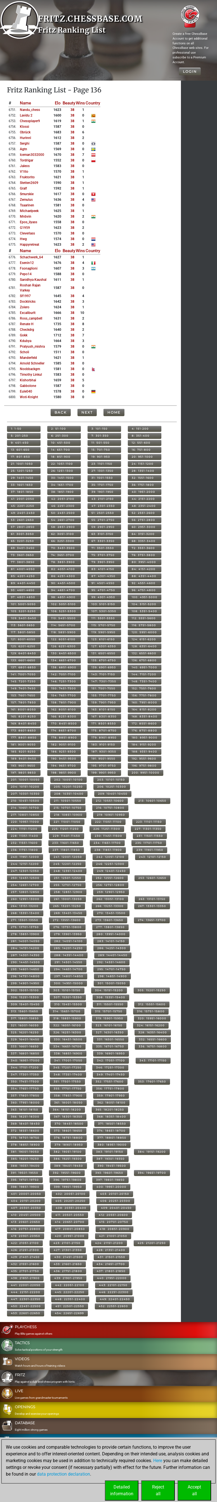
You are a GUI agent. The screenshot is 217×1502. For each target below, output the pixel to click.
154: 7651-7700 (63, 695)
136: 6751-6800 (144, 660)
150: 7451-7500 (63, 688)
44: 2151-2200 (143, 498)
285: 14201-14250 (68, 948)
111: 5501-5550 (103, 618)
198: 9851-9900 (63, 772)
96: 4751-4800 (144, 590)
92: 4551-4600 (143, 583)
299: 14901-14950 (25, 983)
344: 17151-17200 (25, 1067)
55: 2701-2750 (103, 519)
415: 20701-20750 (113, 1221)
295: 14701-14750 (111, 969)
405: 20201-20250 (70, 1200)
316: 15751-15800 (151, 1011)
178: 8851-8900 (64, 737)
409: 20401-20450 (116, 1207)
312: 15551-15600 (152, 1004)
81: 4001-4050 (23, 569)
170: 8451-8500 (64, 723)
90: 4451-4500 (63, 583)
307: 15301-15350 (68, 997)
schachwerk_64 (31, 257)
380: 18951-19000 (112, 1144)
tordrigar (26, 160)
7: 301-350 (100, 435)
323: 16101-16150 (109, 1025)
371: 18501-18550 (112, 1123)
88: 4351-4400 (144, 576)
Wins (80, 103)
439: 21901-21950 (68, 1278)
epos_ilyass (28, 222)
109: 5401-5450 (23, 618)
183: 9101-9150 (103, 744)
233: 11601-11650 (65, 842)
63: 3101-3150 (102, 533)
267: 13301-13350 (152, 906)
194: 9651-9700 (63, 765)
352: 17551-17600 (110, 1081)
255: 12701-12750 (68, 884)
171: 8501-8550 (103, 723)
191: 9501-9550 (103, 758)
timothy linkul (31, 375)
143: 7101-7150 (103, 674)
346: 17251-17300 (110, 1067)
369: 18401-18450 (25, 1123)
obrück (25, 132)
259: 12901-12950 (111, 892)
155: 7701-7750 (103, 695)
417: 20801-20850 (70, 1228)
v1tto (24, 172)
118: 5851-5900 (63, 632)
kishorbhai (28, 380)
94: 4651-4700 (63, 590)
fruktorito (27, 177)
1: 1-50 (16, 428)
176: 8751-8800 (144, 730)
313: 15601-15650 (24, 1011)
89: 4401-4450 (23, 583)
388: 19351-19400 (25, 1165)
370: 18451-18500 (69, 1123)
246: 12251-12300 (110, 863)
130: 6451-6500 (63, 653)
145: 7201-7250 (23, 681)
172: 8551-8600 (144, 723)
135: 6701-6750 (103, 660)
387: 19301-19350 (110, 1158)
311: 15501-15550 (110, 1004)
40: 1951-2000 (143, 491)
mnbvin (25, 216)
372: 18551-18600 (25, 1130)
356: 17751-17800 (110, 1088)
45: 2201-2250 (22, 505)
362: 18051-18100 (111, 1102)
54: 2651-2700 (63, 519)
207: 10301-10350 (25, 793)
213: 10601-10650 (152, 800)
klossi (24, 127)
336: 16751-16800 (153, 1046)
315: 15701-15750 (108, 1011)
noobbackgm (30, 369)
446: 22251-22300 (114, 1292)
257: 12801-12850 (25, 892)
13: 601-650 (20, 449)
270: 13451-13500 (111, 913)
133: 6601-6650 (23, 660)
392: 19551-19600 (67, 1172)
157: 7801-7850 (23, 702)
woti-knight (29, 397)
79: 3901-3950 (103, 562)
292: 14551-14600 (111, 962)
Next (87, 412)
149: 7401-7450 (23, 688)
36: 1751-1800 (143, 484)
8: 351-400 (141, 435)
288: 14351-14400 (69, 955)
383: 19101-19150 (109, 1151)
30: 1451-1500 (62, 477)
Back (61, 412)
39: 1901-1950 (102, 491)
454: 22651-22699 (69, 1313)
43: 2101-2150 (102, 498)
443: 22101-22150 (113, 1285)
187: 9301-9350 (103, 751)
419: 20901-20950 (25, 1235)
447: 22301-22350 (26, 1299)
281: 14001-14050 (25, 941)
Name (25, 103)
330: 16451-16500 (68, 1039)
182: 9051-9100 (63, 744)
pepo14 (26, 274)
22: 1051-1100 (62, 463)
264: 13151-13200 (25, 906)
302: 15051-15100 (25, 990)
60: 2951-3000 (143, 526)
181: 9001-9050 (23, 744)
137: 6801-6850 (23, 667)
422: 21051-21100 (25, 1243)
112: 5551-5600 (144, 618)
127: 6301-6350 (103, 646)
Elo (58, 103)
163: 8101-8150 (103, 709)
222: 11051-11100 (108, 821)
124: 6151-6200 (144, 639)
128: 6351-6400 (144, 646)
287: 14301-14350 (25, 955)
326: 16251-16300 (67, 1032)
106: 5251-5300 (63, 611)
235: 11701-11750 (148, 842)
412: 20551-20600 (113, 1214)
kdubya (25, 341)
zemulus (26, 200)
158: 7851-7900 (63, 702)
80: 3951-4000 (144, 562)
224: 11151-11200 (24, 828)
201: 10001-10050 (25, 779)
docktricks (28, 302)
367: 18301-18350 (68, 1116)
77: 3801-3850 (23, 562)
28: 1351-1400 (143, 470)
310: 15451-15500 (68, 1004)
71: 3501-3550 (102, 548)
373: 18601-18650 (68, 1130)
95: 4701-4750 (103, 590)
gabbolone (28, 386)
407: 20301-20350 (26, 1207)
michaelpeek (29, 211)
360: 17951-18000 (25, 1102)
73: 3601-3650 (22, 555)
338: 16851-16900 (68, 1053)
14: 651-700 (60, 449)
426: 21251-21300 (25, 1250)
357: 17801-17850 (25, 1095)
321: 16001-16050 (25, 1025)
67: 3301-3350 (103, 541)
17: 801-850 (20, 456)
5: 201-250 (19, 435)
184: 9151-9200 (144, 744)
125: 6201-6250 (23, 646)
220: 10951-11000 (25, 821)
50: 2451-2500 (63, 512)
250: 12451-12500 (25, 877)
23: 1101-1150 (101, 463)
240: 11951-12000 (25, 856)
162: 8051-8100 (63, 709)
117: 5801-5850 (23, 632)
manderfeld (28, 358)
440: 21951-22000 (112, 1278)
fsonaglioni (28, 268)
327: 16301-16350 (110, 1032)
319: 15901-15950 (109, 1018)
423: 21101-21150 (67, 1243)
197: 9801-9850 (23, 772)
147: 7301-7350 (103, 681)
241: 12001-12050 (68, 856)
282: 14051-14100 (68, 941)
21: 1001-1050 (22, 463)
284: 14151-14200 (25, 948)
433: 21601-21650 (68, 1264)
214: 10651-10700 (25, 807)
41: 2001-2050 (22, 498)
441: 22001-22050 (26, 1285)
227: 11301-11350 (148, 828)
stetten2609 (29, 183)
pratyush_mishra (32, 346)
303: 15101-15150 (67, 990)
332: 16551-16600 (153, 1039)
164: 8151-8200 (144, 709)
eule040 (26, 391)
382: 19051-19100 (68, 1151)
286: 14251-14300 (111, 948)
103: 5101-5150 (103, 604)
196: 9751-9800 (144, 765)
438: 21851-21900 (25, 1278)
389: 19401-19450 (68, 1165)
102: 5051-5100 (63, 604)
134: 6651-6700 (63, 660)
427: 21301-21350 (68, 1250)
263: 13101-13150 (152, 899)
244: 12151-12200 (25, 863)
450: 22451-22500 (26, 1306)
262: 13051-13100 (110, 899)
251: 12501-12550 (67, 877)
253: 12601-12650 (152, 877)
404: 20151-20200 (26, 1200)
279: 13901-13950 (68, 934)
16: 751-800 (141, 449)
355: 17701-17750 (68, 1088)
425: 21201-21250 (152, 1243)
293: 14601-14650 (25, 969)
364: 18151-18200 (67, 1109)
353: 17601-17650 (152, 1081)
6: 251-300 (60, 435)
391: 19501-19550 (24, 1172)
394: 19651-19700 (152, 1172)
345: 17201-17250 (67, 1067)
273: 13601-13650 (109, 920)
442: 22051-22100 (69, 1285)
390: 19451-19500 (112, 1165)
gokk (23, 335)
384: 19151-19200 (152, 1151)
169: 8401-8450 (24, 723)
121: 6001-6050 (23, 639)
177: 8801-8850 (24, 737)
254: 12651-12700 (25, 884)
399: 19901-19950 (68, 1186)
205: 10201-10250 (68, 786)
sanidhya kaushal (33, 280)
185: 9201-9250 (23, 751)
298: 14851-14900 (112, 976)
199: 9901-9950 (103, 772)
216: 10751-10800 (110, 807)
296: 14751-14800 (25, 976)
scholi (24, 352)
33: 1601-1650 (22, 484)
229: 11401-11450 (66, 835)
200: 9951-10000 (145, 772)
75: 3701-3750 (103, 555)
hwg (23, 239)
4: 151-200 (140, 428)
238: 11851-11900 (108, 849)
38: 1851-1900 (62, 491)
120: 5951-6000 (144, 632)
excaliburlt (28, 313)
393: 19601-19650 (109, 1172)
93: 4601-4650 (23, 590)
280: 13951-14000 (111, 934)
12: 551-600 (141, 442)
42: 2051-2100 (62, 498)
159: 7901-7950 (103, 702)
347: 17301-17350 (25, 1074)
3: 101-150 (99, 428)
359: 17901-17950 (111, 1095)
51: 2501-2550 (102, 512)
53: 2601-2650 (22, 519)
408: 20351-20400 (71, 1207)
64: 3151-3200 (143, 533)
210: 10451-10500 (25, 800)
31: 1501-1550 (102, 477)
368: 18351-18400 (111, 1116)
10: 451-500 (60, 442)
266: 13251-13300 (110, 906)
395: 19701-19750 (25, 1179)
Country (93, 103)
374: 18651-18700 (111, 1130)
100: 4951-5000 (144, 597)
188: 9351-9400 (144, 751)
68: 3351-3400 (143, 541)
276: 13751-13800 (67, 927)
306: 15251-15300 (25, 997)
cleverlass (27, 233)
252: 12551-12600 (110, 877)
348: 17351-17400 (68, 1074)
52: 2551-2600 (143, 512)
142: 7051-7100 (63, 674)
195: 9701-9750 (103, 765)
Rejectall (158, 1490)
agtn (23, 149)
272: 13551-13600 (67, 920)
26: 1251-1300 (62, 470)
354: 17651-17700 (25, 1088)
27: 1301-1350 (102, 470)
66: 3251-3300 (62, 541)
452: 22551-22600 (113, 1306)
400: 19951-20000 (111, 1186)
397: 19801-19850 (110, 1179)
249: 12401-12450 (111, 870)
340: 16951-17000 (25, 1060)
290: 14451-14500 (25, 962)
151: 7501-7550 (103, 688)
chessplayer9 (30, 121)
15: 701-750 (100, 449)
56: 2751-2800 (143, 519)
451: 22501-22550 (69, 1306)
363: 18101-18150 (24, 1109)
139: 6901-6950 (103, 667)
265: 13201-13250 (67, 906)
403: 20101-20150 (114, 1193)
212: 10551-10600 (110, 800)
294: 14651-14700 (68, 969)
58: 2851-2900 (63, 526)
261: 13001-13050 (68, 899)
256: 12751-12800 (110, 884)
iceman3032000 (32, 155)
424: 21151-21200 (109, 1243)
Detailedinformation (121, 1490)
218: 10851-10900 (68, 814)
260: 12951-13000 (25, 899)
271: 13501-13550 (24, 920)
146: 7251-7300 (63, 681)
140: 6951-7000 (144, 667)
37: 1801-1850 (22, 491)
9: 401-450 (20, 442)
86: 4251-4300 (63, 576)
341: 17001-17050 (68, 1060)
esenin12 (27, 263)
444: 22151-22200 (25, 1292)
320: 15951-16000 (152, 1018)
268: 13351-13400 (25, 913)
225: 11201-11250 (65, 828)
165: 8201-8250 (23, 716)
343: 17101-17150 (153, 1060)
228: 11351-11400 (24, 835)
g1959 (25, 228)
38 (72, 110)
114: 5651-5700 (63, 625)
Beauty (69, 103)
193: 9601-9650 (23, 765)
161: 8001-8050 (23, 709)
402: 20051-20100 (71, 1193)
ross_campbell (31, 318)
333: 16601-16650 (25, 1046)
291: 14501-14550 (68, 962)
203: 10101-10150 (111, 779)
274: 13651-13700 (152, 920)
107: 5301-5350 (103, 611)
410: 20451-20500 (26, 1214)
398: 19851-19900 (25, 1186)
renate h (27, 324)
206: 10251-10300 (111, 786)
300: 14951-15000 (68, 983)
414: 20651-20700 (69, 1221)
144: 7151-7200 (144, 674)
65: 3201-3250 (22, 541)
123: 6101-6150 (103, 639)
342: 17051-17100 (111, 1060)
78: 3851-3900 (63, 562)
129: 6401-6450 (23, 653)
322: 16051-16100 (67, 1025)
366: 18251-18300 (25, 1116)
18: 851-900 (60, 456)
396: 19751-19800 (67, 1179)
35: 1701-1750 (102, 484)
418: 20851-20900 (114, 1228)
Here (157, 1460)
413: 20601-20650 (25, 1221)
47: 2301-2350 (103, 505)
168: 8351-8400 (144, 716)
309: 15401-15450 (25, 1004)
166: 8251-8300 (63, 716)
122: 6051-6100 (63, 639)
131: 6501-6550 (103, 653)
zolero (24, 307)
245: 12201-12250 (67, 863)
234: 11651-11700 (107, 842)
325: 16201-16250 (25, 1032)
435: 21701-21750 (25, 1271)
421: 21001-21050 (113, 1235)
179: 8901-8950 (104, 737)
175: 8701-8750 (104, 730)
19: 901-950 (100, 456)
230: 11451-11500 (108, 835)
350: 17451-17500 (25, 1081)
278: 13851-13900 (25, 934)
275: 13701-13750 (25, 927)
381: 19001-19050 (25, 1151)
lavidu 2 (26, 115)
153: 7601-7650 (23, 695)
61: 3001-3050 (22, 533)
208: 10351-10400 (69, 793)
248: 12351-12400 (68, 870)
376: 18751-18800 (68, 1137)
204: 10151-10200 (25, 786)
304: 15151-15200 (109, 990)
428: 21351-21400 (110, 1250)
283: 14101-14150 (111, 941)
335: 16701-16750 (110, 1046)
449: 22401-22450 (115, 1299)
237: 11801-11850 (66, 849)
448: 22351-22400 (70, 1299)
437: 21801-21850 (111, 1271)
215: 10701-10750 (68, 807)
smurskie (27, 194)
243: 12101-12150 (152, 856)
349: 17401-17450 (111, 1074)
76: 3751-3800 (143, 555)
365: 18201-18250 (110, 1109)
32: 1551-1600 (143, 477)
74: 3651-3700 (62, 555)
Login (190, 71)
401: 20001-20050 (26, 1193)
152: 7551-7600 (144, 688)
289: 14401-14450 (113, 955)
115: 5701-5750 (103, 625)
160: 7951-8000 (144, 702)
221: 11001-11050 (67, 821)
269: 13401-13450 (68, 913)
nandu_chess (30, 110)
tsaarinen (27, 205)
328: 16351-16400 (152, 1032)
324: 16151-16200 (151, 1025)
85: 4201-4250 (23, 576)
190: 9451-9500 (63, 758)
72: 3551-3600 (143, 548)
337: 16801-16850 (25, 1053)
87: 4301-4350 (103, 576)
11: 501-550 (100, 442)
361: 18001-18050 (68, 1102)
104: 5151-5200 (144, 604)
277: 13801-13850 (110, 927)
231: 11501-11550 (150, 835)
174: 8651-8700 (63, 730)
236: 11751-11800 (24, 849)
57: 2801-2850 (23, 526)
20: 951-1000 (142, 456)
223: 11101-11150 (149, 821)
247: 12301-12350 (25, 870)
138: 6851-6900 (63, 667)
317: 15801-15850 (25, 1018)
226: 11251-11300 (106, 828)
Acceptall (194, 1490)
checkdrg (27, 330)
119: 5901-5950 (103, 632)
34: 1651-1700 (62, 484)
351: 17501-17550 (67, 1081)
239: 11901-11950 (149, 849)
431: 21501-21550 (111, 1257)
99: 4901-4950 (103, 597)
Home (114, 412)
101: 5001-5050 (23, 604)
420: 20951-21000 (69, 1235)
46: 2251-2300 (63, 505)
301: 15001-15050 (112, 983)
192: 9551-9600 (144, 758)
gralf (23, 188)
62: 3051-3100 (62, 533)
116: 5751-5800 (144, 625)
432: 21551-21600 (25, 1264)
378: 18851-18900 (25, 1144)
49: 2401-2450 (23, 512)
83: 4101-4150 (102, 569)
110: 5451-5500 (63, 618)
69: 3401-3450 (23, 548)
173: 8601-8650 (23, 730)
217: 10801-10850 (25, 814)
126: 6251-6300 (63, 646)
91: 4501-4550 (103, 583)
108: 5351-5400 (144, 611)
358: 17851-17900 (68, 1095)
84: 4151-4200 (143, 569)
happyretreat (29, 245)
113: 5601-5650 (23, 625)
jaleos (25, 166)
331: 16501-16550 (110, 1039)
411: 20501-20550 (69, 1214)
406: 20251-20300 (115, 1200)
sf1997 (25, 296)
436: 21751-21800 (68, 1271)
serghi (24, 143)
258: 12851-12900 (68, 892)
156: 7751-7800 (144, 695)
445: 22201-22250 (69, 1292)
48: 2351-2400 (144, 505)
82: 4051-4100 (63, 569)
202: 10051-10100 (68, 779)
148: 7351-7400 (144, 681)
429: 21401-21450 (25, 1257)
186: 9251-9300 (63, 751)
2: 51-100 (58, 428)
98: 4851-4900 (63, 597)
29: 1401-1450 (22, 477)
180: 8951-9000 (144, 737)
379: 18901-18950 (69, 1144)
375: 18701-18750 (25, 1137)
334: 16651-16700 (67, 1046)
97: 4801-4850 (23, 597)
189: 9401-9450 (23, 758)
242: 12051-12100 (110, 856)
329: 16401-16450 (25, 1039)
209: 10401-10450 (113, 793)
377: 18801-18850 (111, 1137)
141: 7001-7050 (23, 674)
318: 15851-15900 (67, 1018)
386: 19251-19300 (68, 1158)
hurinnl (25, 138)
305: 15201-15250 (152, 990)
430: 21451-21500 (68, 1257)
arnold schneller (32, 363)
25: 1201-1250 (22, 470)
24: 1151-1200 (143, 463)
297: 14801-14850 (68, 976)
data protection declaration (63, 1474)
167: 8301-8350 (104, 716)
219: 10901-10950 (111, 814)
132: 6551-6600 (144, 653)
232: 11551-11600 (24, 842)
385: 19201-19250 (25, 1158)
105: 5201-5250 (23, 611)
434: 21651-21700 (110, 1264)
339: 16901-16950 (111, 1053)
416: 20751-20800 (26, 1228)
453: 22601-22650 (25, 1313)
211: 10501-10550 (67, 800)
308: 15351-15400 (110, 997)
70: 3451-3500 (63, 548)
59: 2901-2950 (103, 526)
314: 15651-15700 (67, 1011)
